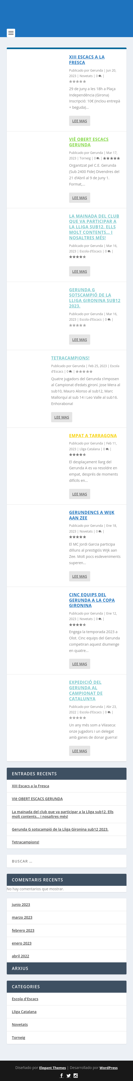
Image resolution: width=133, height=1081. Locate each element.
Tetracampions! (70, 358)
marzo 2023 (22, 917)
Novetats (86, 76)
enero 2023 (22, 943)
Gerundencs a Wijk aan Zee (91, 515)
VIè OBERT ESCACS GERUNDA (88, 142)
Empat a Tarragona (93, 435)
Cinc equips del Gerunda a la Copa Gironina (92, 600)
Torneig (85, 158)
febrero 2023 (23, 930)
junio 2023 (21, 904)
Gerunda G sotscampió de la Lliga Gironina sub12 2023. (94, 298)
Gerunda (96, 70)
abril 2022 (20, 955)
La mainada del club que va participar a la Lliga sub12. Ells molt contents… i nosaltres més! (94, 227)
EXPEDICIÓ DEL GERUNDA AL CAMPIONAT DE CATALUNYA (86, 690)
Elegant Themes (52, 1067)
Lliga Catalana (90, 449)
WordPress (109, 1067)
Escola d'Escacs (90, 251)
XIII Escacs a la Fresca (87, 59)
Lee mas (79, 120)
